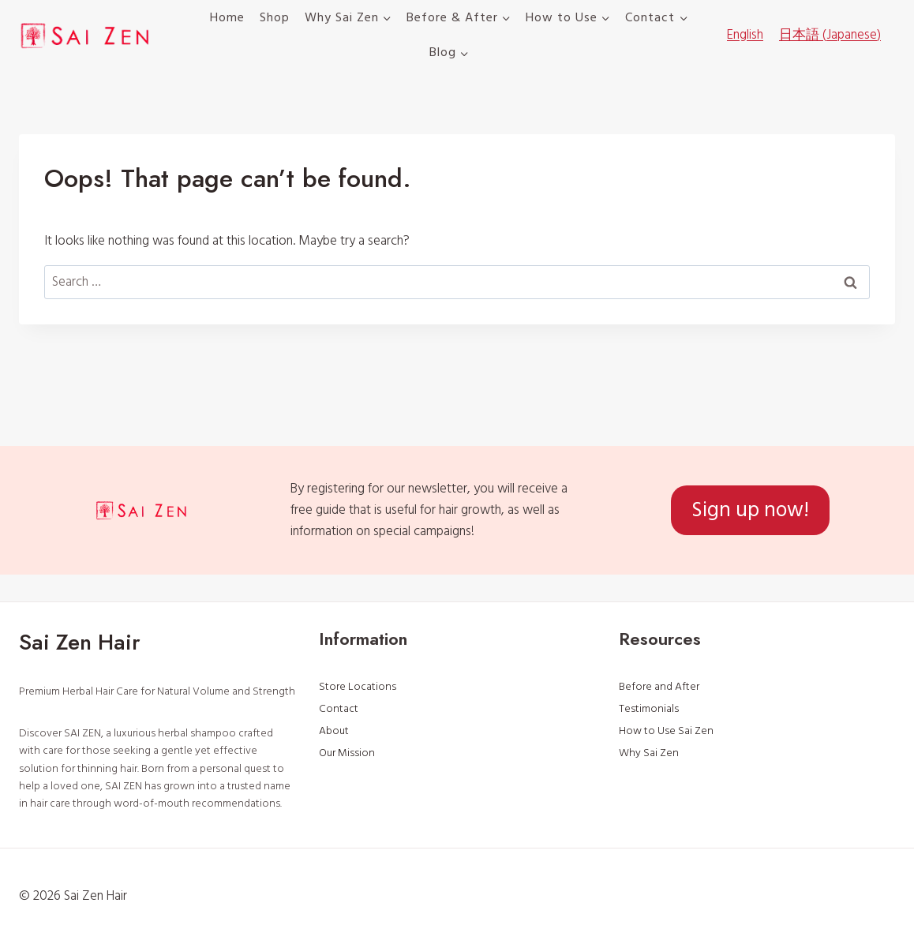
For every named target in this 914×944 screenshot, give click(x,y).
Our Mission (347, 753)
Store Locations (357, 687)
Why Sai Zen (649, 753)
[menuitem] (745, 35)
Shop (275, 17)
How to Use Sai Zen (666, 731)
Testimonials (649, 709)
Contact (338, 709)
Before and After (659, 687)
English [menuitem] (745, 34)
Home (227, 17)
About (334, 731)
